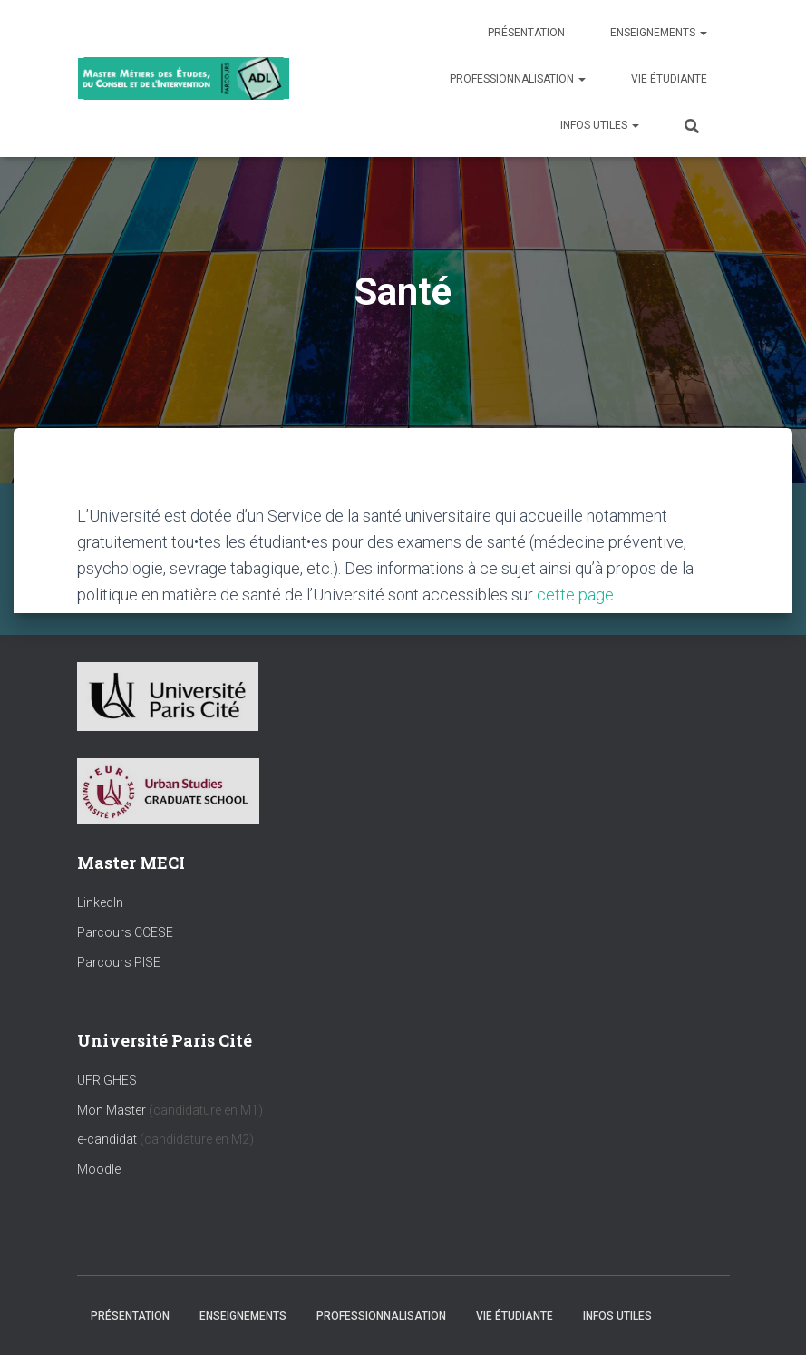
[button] (702, 32)
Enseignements (658, 32)
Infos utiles (599, 125)
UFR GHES (107, 1080)
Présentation (526, 32)
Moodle (99, 1169)
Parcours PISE (118, 962)
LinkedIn (100, 902)
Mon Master (111, 1110)
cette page (575, 594)
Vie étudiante (669, 79)
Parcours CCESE (125, 932)
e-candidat (108, 1139)
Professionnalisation (518, 79)
